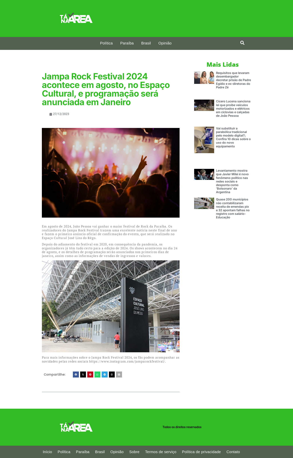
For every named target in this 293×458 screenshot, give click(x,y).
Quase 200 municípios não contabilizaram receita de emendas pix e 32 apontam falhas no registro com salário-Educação (233, 208)
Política (106, 43)
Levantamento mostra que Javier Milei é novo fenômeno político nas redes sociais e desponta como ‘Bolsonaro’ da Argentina (232, 181)
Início (47, 452)
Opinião (165, 43)
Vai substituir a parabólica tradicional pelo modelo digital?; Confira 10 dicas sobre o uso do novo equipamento (233, 137)
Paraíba (127, 43)
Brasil (146, 43)
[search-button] (242, 43)
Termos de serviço (160, 452)
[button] (76, 374)
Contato (233, 452)
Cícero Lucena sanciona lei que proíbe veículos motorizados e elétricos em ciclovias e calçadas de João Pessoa (233, 108)
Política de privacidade (201, 452)
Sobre (134, 452)
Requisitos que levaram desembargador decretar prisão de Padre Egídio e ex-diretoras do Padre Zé (233, 80)
